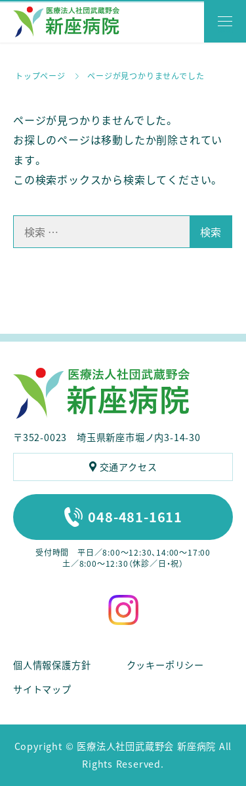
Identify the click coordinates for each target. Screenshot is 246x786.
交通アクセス (128, 466)
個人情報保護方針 (52, 664)
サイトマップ (42, 689)
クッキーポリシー (165, 664)
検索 (210, 232)
